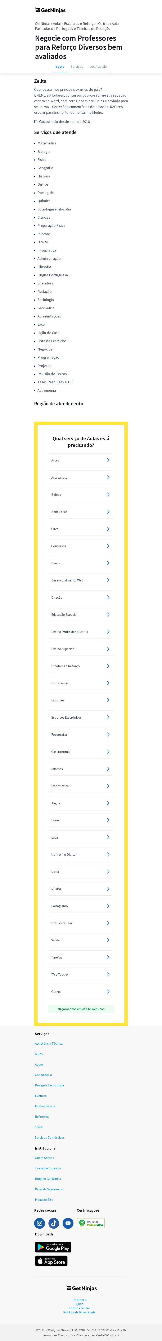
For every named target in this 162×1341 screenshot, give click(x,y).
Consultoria (43, 1075)
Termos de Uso (79, 1308)
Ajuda (79, 1304)
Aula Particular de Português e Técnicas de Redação (77, 26)
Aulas (57, 23)
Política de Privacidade (79, 1312)
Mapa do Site (44, 1199)
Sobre (59, 66)
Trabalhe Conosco (48, 1168)
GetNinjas (42, 23)
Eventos (41, 1096)
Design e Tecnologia (49, 1085)
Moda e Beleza (45, 1106)
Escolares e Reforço (80, 23)
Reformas (42, 1116)
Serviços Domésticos (50, 1137)
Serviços (77, 66)
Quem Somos (44, 1158)
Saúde (39, 1127)
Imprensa (79, 1300)
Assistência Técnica (49, 1043)
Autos (39, 1064)
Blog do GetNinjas (48, 1179)
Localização (98, 66)
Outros (103, 23)
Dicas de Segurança (48, 1189)
